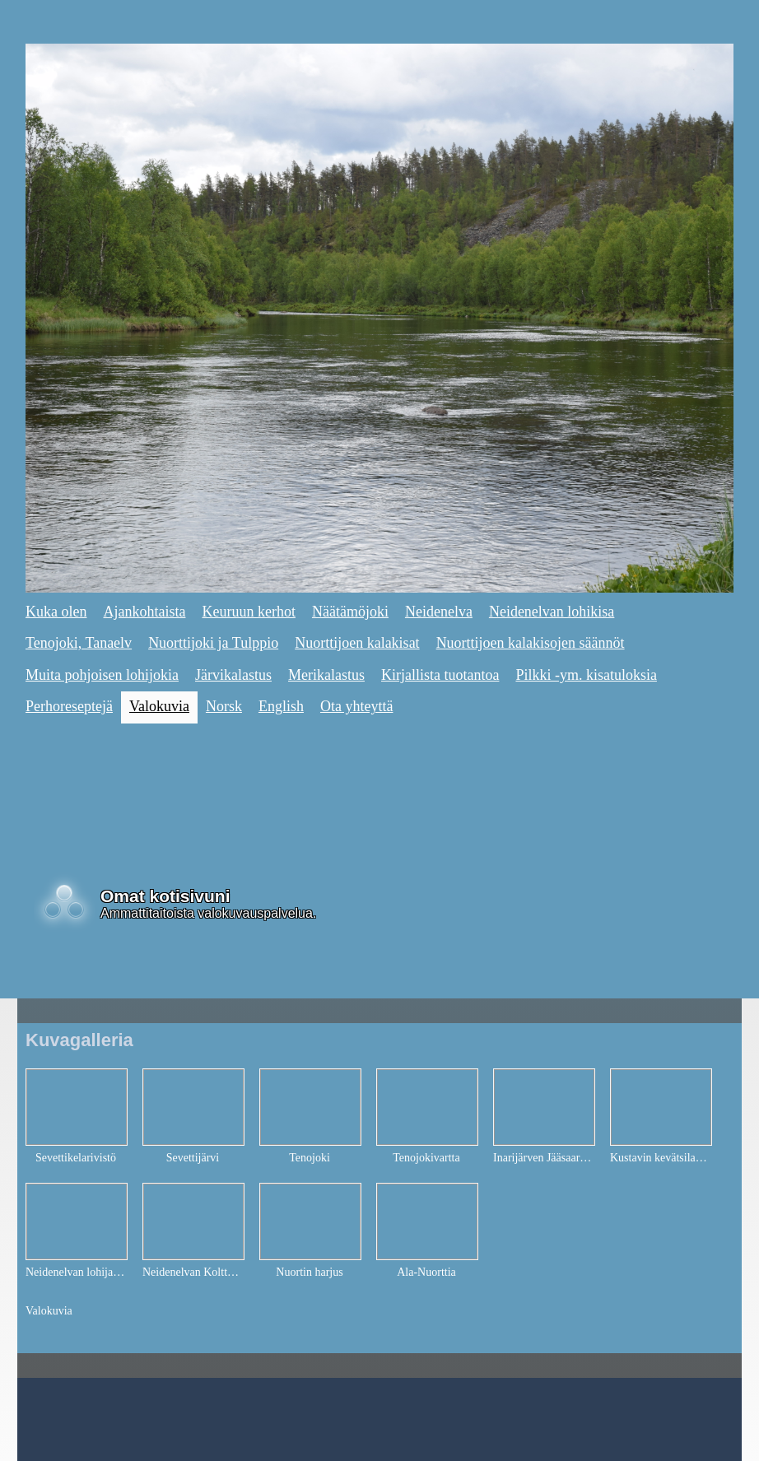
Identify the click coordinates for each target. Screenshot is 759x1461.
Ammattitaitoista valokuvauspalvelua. (208, 913)
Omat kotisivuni (165, 895)
